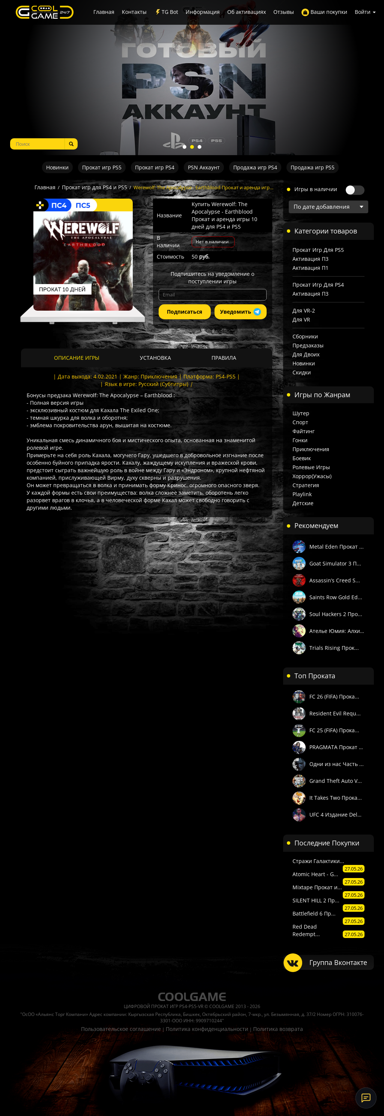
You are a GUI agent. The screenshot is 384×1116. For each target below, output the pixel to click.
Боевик (301, 458)
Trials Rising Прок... (334, 647)
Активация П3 (310, 258)
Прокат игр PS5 (102, 167)
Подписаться (184, 311)
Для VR (301, 319)
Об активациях (246, 11)
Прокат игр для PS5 (318, 249)
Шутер (300, 413)
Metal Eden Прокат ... (336, 546)
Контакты (134, 11)
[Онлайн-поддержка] (366, 1098)
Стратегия (305, 485)
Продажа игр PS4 (255, 167)
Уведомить (240, 312)
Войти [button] (365, 11)
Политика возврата (278, 1028)
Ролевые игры (311, 467)
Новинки (57, 167)
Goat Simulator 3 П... (335, 563)
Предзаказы (308, 345)
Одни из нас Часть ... (336, 763)
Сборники (305, 336)
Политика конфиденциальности (207, 1028)
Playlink (302, 494)
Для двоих (306, 354)
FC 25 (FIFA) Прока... (334, 730)
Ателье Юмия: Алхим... (337, 630)
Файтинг (303, 431)
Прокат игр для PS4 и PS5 (94, 187)
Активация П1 (310, 267)
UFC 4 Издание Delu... (337, 814)
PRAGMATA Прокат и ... (337, 747)
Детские (303, 503)
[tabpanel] (192, 77)
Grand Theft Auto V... (335, 780)
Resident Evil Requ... (335, 713)
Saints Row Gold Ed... (335, 597)
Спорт (300, 422)
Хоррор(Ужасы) (312, 476)
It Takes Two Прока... (335, 797)
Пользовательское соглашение (121, 1028)
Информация (203, 11)
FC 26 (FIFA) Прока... (334, 696)
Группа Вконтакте (338, 962)
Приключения (310, 449)
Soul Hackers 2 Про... (335, 614)
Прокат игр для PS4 (318, 284)
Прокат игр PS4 (154, 167)
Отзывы (283, 11)
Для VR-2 (303, 310)
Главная (103, 11)
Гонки (300, 440)
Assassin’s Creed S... (334, 580)
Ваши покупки (324, 12)
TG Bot (166, 12)
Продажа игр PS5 (312, 167)
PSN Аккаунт (204, 167)
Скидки (301, 372)
